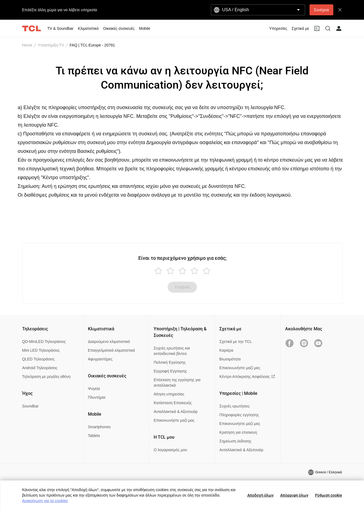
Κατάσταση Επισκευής (173, 403)
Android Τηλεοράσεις (40, 368)
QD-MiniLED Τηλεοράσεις (44, 341)
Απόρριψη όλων (294, 495)
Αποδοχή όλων (260, 495)
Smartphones (99, 427)
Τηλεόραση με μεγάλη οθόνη (46, 376)
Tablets (94, 435)
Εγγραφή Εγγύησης (170, 371)
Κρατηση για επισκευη (238, 432)
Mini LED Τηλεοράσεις (41, 350)
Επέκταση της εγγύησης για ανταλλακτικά (177, 382)
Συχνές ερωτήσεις (234, 406)
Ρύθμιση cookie (328, 495)
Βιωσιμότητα (230, 359)
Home (27, 45)
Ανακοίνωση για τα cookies (45, 501)
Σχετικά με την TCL (235, 341)
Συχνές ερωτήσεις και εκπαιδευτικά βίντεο (172, 351)
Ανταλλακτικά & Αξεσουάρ (175, 411)
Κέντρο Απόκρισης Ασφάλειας (247, 376)
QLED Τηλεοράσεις (38, 359)
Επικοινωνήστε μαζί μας (174, 420)
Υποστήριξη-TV (51, 45)
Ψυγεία (94, 388)
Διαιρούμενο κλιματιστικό (109, 341)
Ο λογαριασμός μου (170, 450)
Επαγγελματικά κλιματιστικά (111, 350)
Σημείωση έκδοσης (235, 441)
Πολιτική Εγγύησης (170, 362)
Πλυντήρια (96, 397)
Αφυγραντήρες (100, 359)
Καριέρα (226, 350)
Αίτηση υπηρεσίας (169, 394)
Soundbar (30, 406)
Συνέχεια (321, 10)
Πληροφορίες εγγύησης (239, 415)
